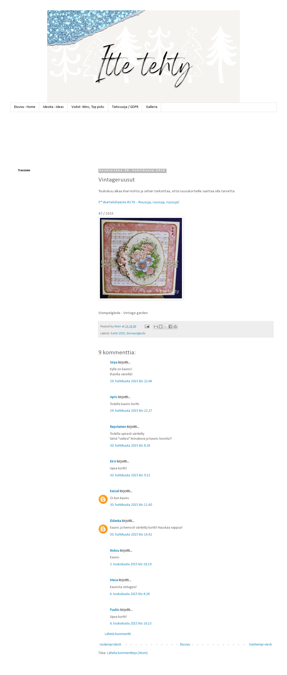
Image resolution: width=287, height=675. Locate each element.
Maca (114, 580)
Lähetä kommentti (118, 634)
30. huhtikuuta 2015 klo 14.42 (131, 535)
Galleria (151, 107)
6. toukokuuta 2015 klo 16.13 (130, 624)
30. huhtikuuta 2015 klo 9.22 (130, 475)
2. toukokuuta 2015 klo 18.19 (130, 564)
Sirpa (113, 363)
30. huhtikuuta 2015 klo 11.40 (131, 505)
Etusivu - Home (24, 107)
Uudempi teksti (110, 645)
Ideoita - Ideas (53, 107)
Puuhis (114, 610)
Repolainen (118, 427)
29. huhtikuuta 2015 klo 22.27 (131, 411)
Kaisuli (114, 491)
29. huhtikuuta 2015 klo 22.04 (131, 381)
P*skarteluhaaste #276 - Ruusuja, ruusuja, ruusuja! (138, 202)
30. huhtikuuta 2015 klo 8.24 (130, 446)
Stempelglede (136, 333)
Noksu (114, 551)
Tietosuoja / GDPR (125, 107)
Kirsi (113, 462)
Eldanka (115, 521)
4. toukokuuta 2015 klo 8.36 (130, 594)
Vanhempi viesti (260, 645)
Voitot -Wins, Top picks (87, 107)
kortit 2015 (118, 333)
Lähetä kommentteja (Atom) (127, 653)
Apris (113, 397)
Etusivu (185, 645)
